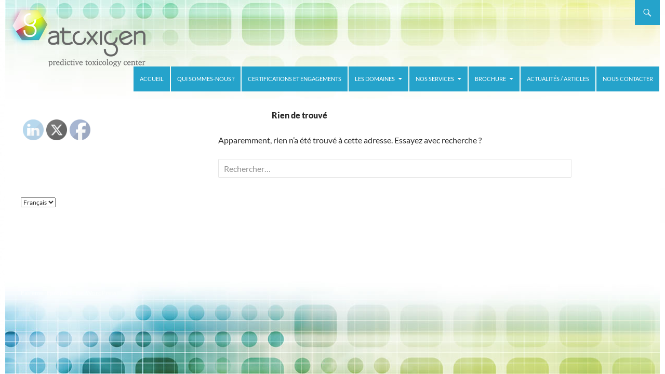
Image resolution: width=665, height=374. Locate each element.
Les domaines (375, 78)
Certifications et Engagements (294, 78)
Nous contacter (628, 78)
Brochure (490, 78)
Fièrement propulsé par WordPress (68, 293)
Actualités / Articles (558, 78)
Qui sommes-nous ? (205, 78)
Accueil (152, 78)
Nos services (435, 78)
